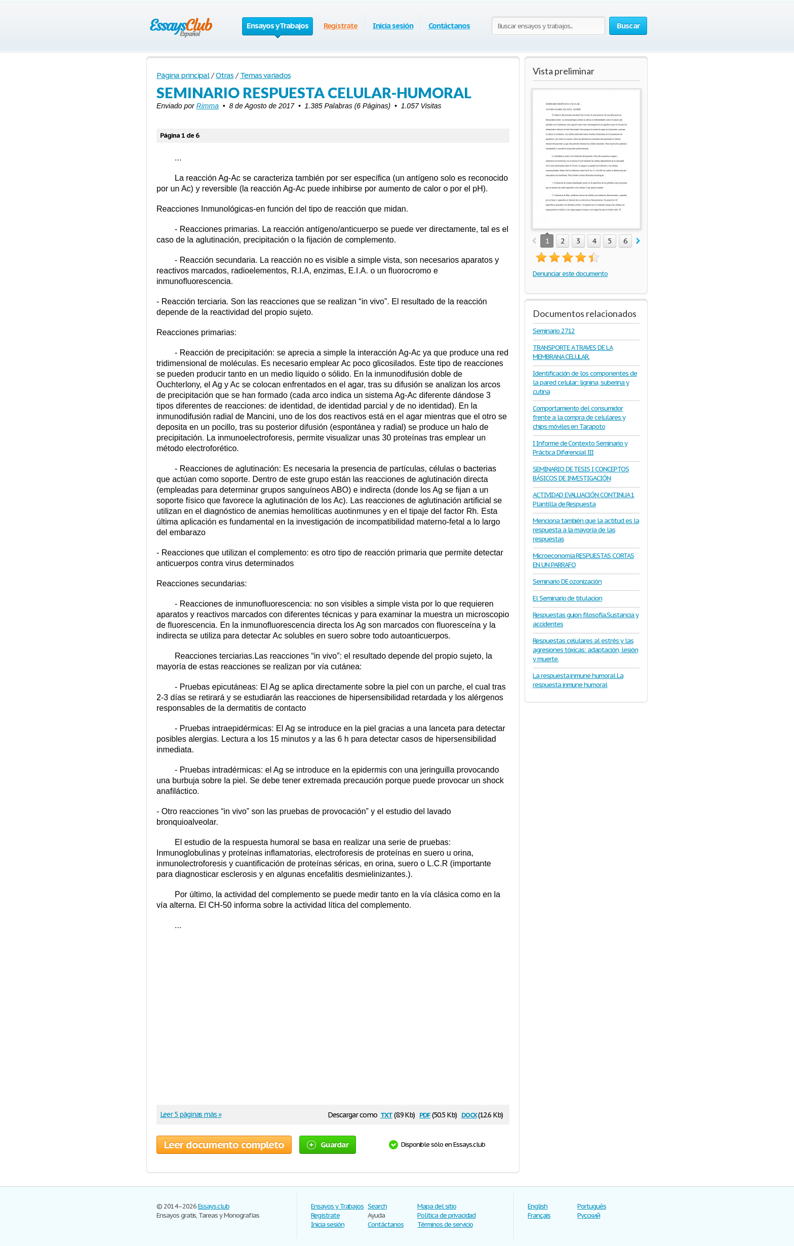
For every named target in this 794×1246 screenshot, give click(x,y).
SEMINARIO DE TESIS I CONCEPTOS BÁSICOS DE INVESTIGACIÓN (581, 474)
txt (386, 1114)
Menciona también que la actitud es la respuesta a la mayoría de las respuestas (586, 529)
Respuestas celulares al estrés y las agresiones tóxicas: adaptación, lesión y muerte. (585, 649)
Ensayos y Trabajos (337, 1206)
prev (534, 241)
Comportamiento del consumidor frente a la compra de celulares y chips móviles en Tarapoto (579, 417)
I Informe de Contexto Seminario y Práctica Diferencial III (580, 448)
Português (591, 1206)
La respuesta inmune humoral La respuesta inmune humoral (578, 680)
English (537, 1206)
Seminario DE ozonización (567, 581)
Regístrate (341, 25)
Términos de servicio (444, 1224)
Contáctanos (449, 25)
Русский (588, 1215)
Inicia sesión (393, 25)
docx (469, 1114)
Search (377, 1206)
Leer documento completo (224, 1144)
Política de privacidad (446, 1215)
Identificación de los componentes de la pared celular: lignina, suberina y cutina (585, 382)
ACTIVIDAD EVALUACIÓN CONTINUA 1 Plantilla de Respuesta (583, 499)
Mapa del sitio (436, 1206)
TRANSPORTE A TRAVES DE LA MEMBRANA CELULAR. (573, 352)
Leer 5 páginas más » (190, 1114)
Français (539, 1215)
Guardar (327, 1144)
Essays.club (214, 1206)
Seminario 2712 (554, 331)
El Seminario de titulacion (567, 598)
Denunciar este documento (570, 273)
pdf (424, 1114)
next (638, 241)
